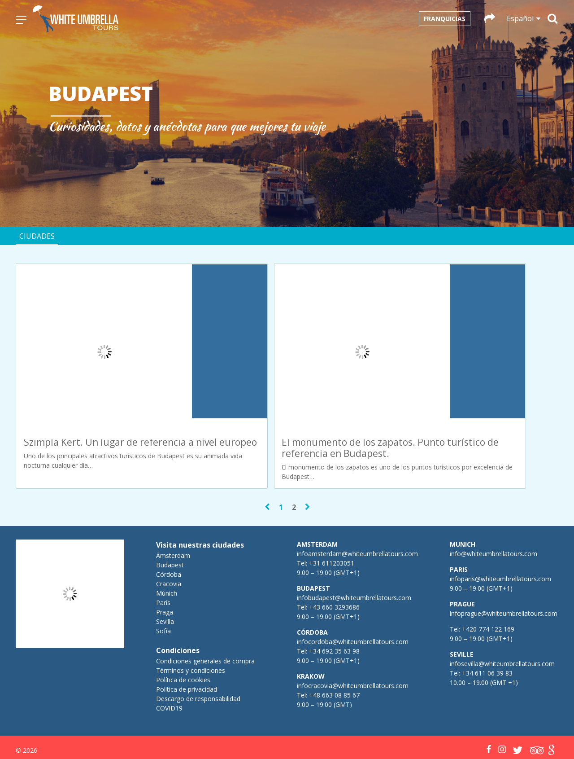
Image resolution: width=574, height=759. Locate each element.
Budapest (170, 525)
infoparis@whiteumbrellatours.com (500, 539)
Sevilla (165, 582)
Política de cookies (183, 640)
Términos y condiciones (190, 631)
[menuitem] (256, 736)
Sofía (163, 591)
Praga (164, 572)
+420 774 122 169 (487, 589)
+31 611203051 (331, 523)
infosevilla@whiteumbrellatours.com (502, 624)
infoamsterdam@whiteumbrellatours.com (357, 514)
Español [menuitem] (261, 736)
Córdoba (168, 535)
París (163, 563)
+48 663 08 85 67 (334, 655)
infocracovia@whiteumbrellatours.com (353, 646)
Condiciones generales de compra (205, 621)
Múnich (166, 553)
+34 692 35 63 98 (334, 611)
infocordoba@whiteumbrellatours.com (353, 602)
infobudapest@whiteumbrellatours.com (354, 558)
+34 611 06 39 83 (487, 633)
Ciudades (37, 236)
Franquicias (444, 18)
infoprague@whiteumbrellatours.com (503, 574)
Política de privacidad (186, 649)
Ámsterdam (173, 516)
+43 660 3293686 (334, 567)
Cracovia (168, 544)
